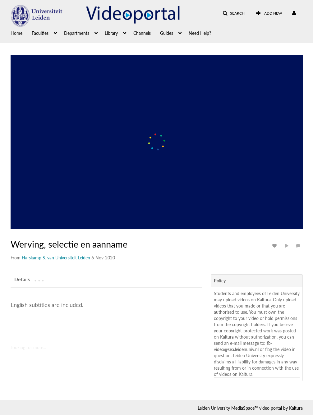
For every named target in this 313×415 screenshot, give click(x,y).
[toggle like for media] (275, 245)
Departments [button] (76, 33)
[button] (234, 13)
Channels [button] (142, 33)
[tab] (22, 278)
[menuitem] (21, 32)
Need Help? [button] (200, 33)
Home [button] (16, 33)
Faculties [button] (40, 33)
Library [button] (111, 33)
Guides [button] (166, 33)
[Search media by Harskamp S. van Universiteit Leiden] (56, 257)
